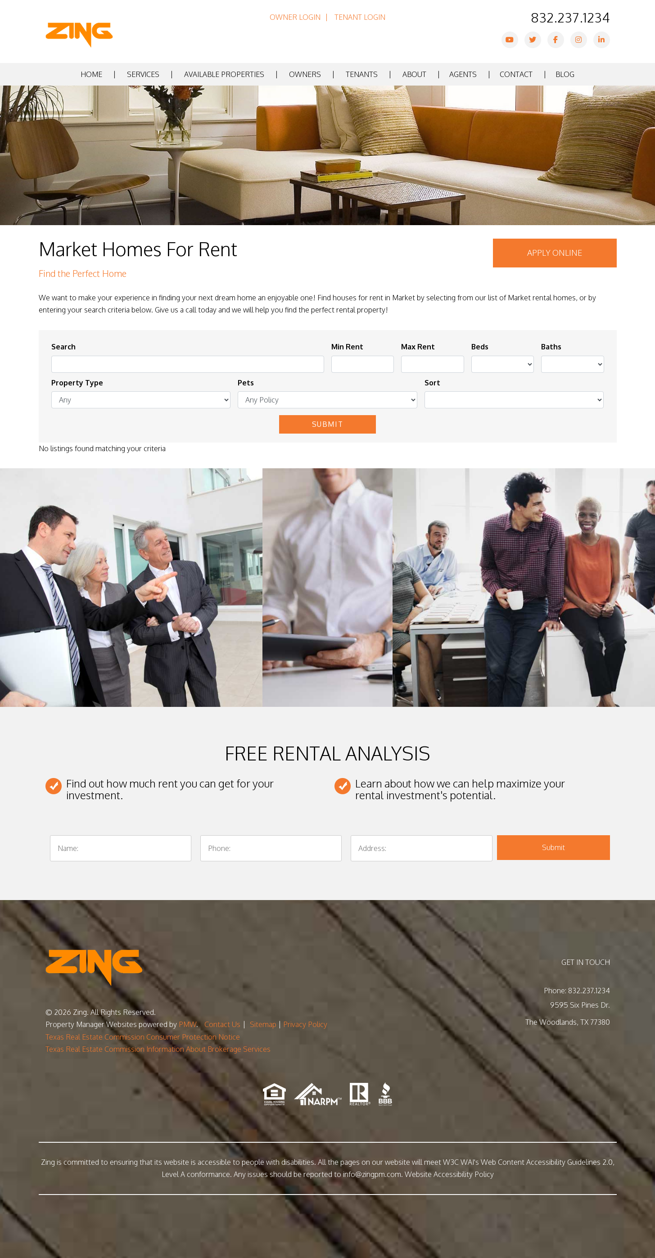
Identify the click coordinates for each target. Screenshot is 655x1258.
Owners (305, 74)
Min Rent (347, 346)
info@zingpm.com (372, 1174)
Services (143, 74)
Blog (565, 74)
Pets (246, 382)
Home (91, 74)
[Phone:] (271, 848)
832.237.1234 (570, 17)
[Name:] (120, 848)
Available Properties (224, 74)
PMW (187, 1024)
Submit (327, 424)
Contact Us (222, 1024)
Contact (516, 74)
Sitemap (263, 1024)
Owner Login (295, 17)
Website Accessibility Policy (449, 1174)
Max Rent (418, 346)
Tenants (362, 74)
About (414, 74)
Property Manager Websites (91, 1024)
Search (63, 346)
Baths (551, 346)
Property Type (77, 382)
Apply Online (554, 253)
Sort (432, 382)
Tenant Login (359, 17)
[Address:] (421, 848)
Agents (463, 74)
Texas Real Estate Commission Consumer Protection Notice (142, 1036)
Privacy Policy (305, 1024)
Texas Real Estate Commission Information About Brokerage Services (158, 1049)
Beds (479, 346)
